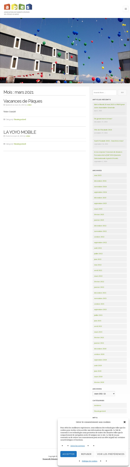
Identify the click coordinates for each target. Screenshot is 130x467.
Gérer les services (77, 446)
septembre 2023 (100, 203)
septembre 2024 (100, 192)
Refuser (86, 454)
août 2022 (98, 248)
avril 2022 (98, 270)
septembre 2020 (100, 360)
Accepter (69, 454)
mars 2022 (98, 276)
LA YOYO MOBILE (20, 132)
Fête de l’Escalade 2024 (103, 130)
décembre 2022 (100, 226)
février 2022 (99, 282)
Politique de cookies (89, 461)
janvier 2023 (99, 220)
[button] (124, 422)
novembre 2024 (100, 187)
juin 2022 (97, 259)
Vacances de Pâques (23, 101)
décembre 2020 (100, 349)
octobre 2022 (99, 237)
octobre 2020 (99, 354)
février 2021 (99, 337)
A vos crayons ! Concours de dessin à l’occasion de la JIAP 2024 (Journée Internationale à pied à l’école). (108, 155)
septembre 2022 (100, 242)
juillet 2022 (98, 254)
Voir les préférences (110, 454)
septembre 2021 (100, 309)
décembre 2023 (100, 198)
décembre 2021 (100, 293)
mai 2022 (98, 265)
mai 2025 (98, 175)
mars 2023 (98, 209)
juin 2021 (97, 321)
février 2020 (99, 382)
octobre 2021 (99, 304)
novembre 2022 (100, 231)
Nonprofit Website (50, 459)
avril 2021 (98, 326)
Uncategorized (20, 119)
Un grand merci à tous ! (103, 119)
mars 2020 (98, 377)
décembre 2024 (100, 181)
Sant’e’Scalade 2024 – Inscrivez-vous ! (109, 141)
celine (29, 105)
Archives (97, 405)
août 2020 (98, 365)
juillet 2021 (98, 315)
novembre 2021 (100, 298)
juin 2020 (97, 371)
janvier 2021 (99, 343)
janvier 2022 (99, 287)
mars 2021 (98, 332)
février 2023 (99, 214)
